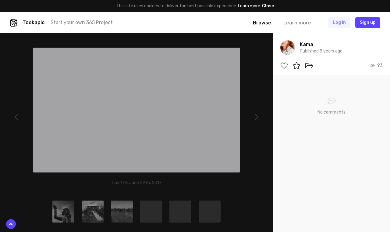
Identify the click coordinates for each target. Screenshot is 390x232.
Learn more (249, 6)
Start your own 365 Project (82, 22)
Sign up (368, 22)
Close (268, 6)
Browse (262, 23)
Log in (339, 22)
